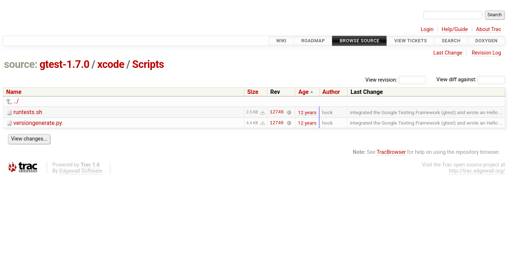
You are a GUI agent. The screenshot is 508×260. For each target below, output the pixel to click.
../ (16, 101)
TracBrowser (391, 152)
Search (450, 40)
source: (21, 64)
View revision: (381, 80)
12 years (307, 112)
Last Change (447, 53)
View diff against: (470, 80)
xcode (110, 64)
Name (13, 91)
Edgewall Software (80, 171)
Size (253, 91)
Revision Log (486, 53)
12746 (276, 112)
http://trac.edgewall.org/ (477, 171)
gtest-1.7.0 (64, 64)
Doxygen (486, 40)
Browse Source (359, 40)
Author (331, 91)
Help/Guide (455, 29)
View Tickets (410, 40)
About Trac (488, 29)
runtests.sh (27, 112)
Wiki (281, 40)
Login (427, 29)
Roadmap (313, 40)
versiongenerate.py (37, 123)
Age (303, 91)
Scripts (148, 64)
